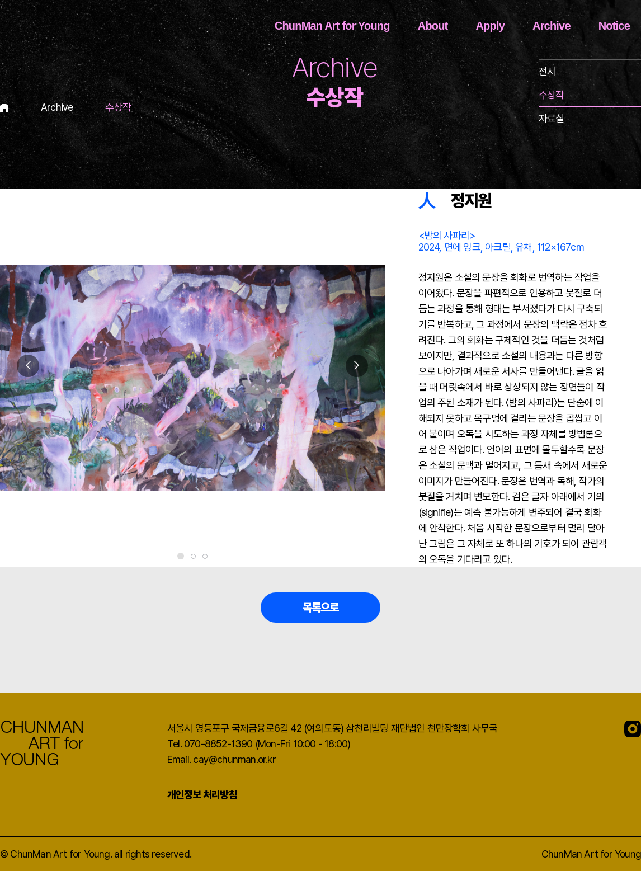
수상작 (551, 95)
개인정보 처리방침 (202, 795)
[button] (357, 366)
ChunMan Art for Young (332, 26)
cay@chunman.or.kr (234, 759)
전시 (547, 71)
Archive (551, 26)
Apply (490, 26)
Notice (614, 26)
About (433, 26)
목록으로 (321, 607)
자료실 (551, 118)
